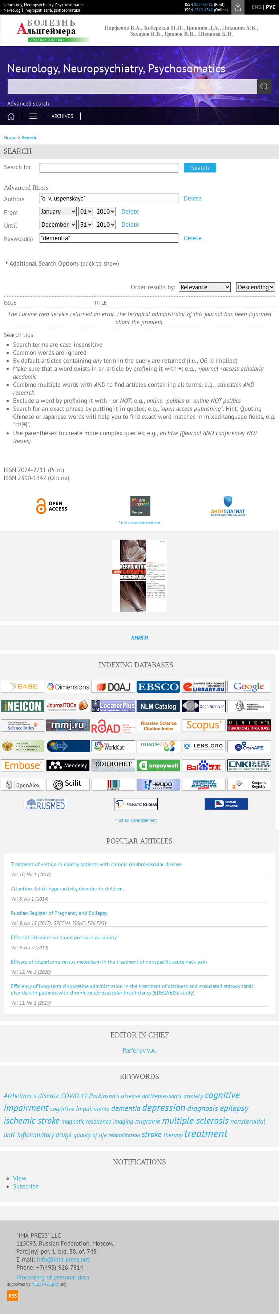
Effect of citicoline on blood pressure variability (64, 937)
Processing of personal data (52, 1277)
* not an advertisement (140, 522)
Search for (17, 167)
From (11, 213)
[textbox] (139, 86)
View (20, 1178)
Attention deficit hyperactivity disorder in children (67, 888)
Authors (14, 199)
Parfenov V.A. (139, 1051)
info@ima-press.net (63, 1259)
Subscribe (26, 1186)
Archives (62, 116)
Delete (193, 198)
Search (29, 137)
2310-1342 (203, 9)
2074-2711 (203, 4)
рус (270, 7)
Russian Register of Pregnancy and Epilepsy (59, 913)
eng (257, 7)
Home (10, 137)
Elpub (53, 1284)
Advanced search (28, 103)
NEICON (39, 1284)
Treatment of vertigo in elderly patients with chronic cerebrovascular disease (96, 864)
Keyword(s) (18, 239)
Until (10, 226)
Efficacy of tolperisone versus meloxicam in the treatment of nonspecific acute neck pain (109, 961)
